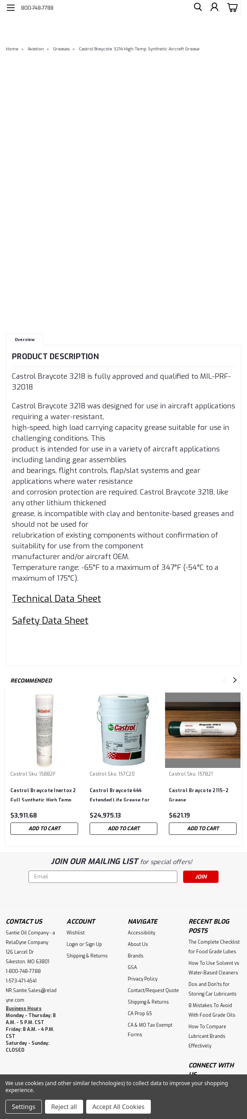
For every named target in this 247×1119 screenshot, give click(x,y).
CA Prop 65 (140, 1014)
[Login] (214, 7)
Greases (61, 49)
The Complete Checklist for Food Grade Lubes (214, 947)
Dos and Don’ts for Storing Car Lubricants (213, 989)
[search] (197, 7)
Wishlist (76, 933)
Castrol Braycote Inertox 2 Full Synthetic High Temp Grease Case (43, 794)
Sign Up (93, 944)
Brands (136, 956)
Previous (224, 680)
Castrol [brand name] (18, 774)
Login (72, 944)
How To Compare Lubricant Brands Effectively (207, 1036)
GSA (132, 967)
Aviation (36, 49)
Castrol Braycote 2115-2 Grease (199, 794)
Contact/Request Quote (153, 990)
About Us (138, 944)
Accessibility (141, 933)
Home (12, 49)
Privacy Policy (142, 979)
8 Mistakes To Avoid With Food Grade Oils (212, 1010)
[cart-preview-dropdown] (231, 7)
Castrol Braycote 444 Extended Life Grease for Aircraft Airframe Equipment (120, 794)
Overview (25, 340)
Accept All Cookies (118, 1106)
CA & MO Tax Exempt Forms (150, 1030)
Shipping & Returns (87, 956)
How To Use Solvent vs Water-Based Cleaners (214, 968)
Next (235, 680)
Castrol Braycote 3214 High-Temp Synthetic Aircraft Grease (139, 49)
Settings (23, 1106)
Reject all (64, 1106)
